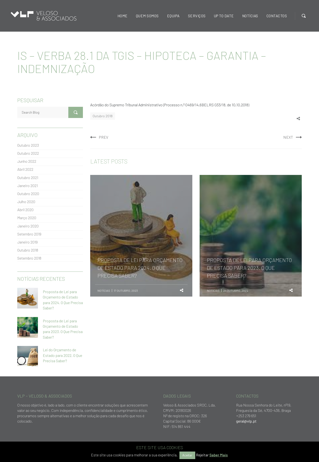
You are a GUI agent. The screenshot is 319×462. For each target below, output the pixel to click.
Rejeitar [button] (202, 455)
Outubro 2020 (28, 193)
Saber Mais (218, 455)
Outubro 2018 (103, 116)
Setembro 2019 (29, 234)
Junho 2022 (26, 161)
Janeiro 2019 (27, 242)
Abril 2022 (25, 169)
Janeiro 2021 (27, 185)
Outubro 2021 (27, 177)
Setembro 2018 (29, 258)
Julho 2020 (26, 201)
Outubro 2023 (28, 145)
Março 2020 (26, 217)
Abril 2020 (25, 209)
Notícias (103, 290)
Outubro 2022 (28, 153)
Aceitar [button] (187, 455)
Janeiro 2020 (28, 226)
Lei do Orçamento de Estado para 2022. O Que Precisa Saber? (62, 355)
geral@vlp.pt (246, 421)
